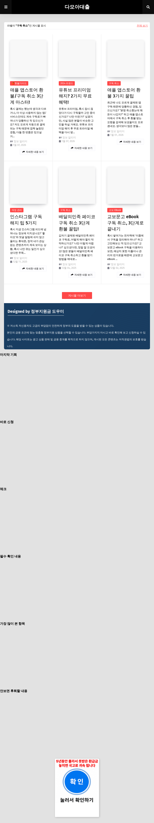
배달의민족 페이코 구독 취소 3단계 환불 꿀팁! (77, 223)
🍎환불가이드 (19, 83)
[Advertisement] (81, 388)
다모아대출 (77, 7)
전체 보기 (142, 25)
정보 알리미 (20, 141)
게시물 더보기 (77, 295)
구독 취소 (114, 83)
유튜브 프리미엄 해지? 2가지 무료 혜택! (75, 96)
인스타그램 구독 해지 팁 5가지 (26, 220)
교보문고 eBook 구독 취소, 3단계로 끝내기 (125, 223)
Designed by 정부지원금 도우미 (36, 311)
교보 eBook (115, 210)
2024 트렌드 (66, 83)
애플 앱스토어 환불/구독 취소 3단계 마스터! (26, 96)
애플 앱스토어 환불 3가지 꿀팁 (124, 93)
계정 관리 (17, 210)
